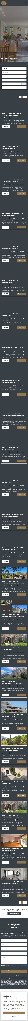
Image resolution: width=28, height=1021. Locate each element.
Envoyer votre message (14, 971)
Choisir (14, 1016)
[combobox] (14, 72)
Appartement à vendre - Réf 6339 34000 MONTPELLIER (12, 849)
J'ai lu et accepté (14, 966)
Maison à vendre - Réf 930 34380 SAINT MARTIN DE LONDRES (13, 816)
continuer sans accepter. (18, 1009)
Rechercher (14, 88)
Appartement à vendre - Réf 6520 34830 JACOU (12, 782)
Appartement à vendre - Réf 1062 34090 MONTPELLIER (12, 548)
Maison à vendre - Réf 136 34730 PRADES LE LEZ (10, 448)
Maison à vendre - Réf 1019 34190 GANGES (10, 649)
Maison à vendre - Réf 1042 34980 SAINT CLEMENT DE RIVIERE (13, 615)
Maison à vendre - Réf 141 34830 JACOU (10, 482)
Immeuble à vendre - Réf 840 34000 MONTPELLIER (11, 381)
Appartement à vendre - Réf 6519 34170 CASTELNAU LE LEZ (12, 883)
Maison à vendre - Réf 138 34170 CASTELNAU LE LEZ (10, 248)
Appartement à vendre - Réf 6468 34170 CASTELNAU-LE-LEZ (12, 749)
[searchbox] (14, 72)
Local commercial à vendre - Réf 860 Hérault (13, 348)
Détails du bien (21, 126)
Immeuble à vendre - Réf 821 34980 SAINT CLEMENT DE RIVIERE (13, 415)
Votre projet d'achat (14, 913)
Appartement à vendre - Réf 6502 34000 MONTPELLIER (12, 716)
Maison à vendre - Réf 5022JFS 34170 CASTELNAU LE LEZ (11, 114)
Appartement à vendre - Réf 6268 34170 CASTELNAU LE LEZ (12, 214)
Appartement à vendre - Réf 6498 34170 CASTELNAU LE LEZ (12, 515)
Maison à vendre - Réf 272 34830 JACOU (10, 314)
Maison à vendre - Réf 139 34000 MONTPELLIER (10, 147)
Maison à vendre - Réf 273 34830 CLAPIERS (10, 281)
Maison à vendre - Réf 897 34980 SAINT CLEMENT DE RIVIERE (13, 582)
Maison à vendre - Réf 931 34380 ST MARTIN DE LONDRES (12, 682)
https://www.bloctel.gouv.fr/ (10, 985)
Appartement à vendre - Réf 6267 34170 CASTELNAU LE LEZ (12, 181)
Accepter (14, 1013)
